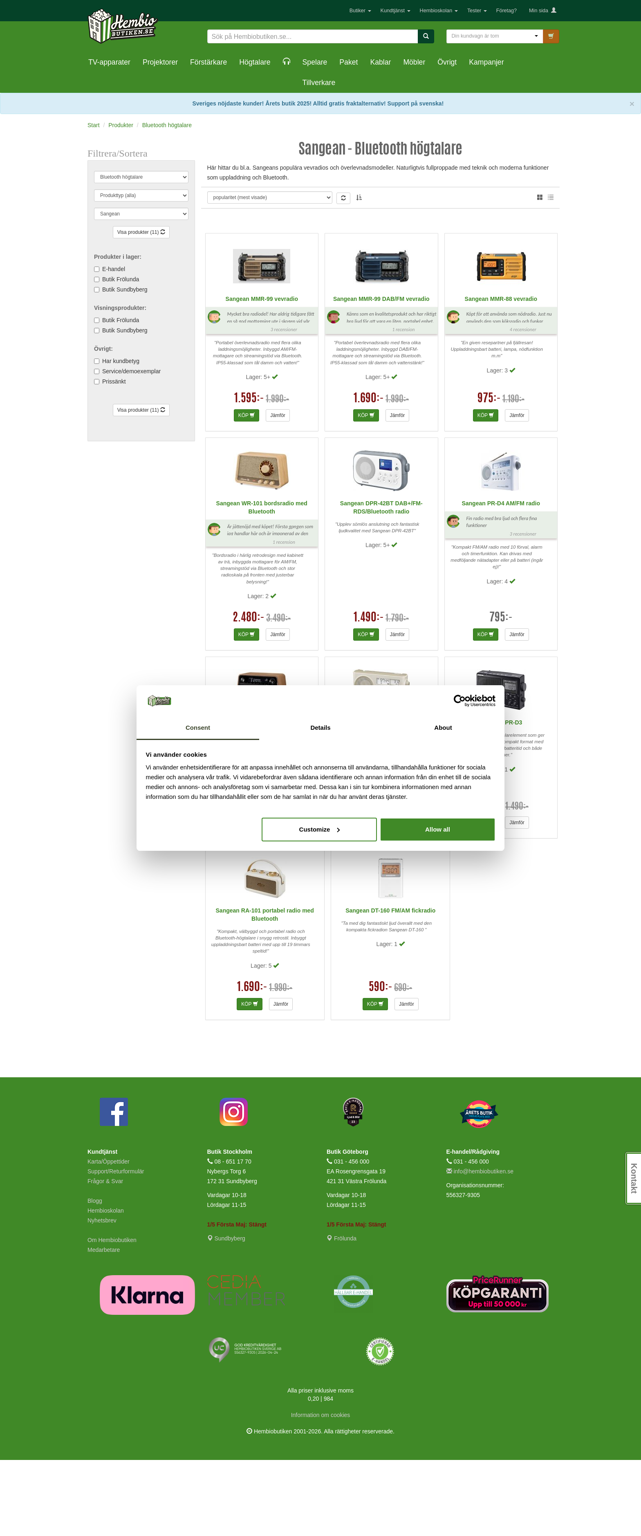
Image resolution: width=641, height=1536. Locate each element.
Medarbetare (103, 1325)
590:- (380, 1063)
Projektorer (160, 62)
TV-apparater (109, 62)
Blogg (94, 1276)
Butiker (360, 10)
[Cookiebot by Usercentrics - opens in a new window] (459, 701)
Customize (319, 829)
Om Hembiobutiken (112, 1315)
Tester (477, 10)
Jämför (277, 491)
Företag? (506, 10)
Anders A (418, 199)
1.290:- (488, 882)
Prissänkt (114, 381)
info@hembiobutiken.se (479, 1247)
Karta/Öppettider (108, 1237)
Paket (348, 62)
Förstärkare (208, 62)
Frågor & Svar (105, 1256)
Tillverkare (319, 82)
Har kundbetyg (120, 361)
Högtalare (254, 62)
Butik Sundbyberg (125, 289)
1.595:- (249, 474)
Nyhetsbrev (102, 1296)
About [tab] (443, 727)
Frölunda (341, 1314)
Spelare (315, 62)
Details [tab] (320, 727)
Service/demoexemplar (131, 371)
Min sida (542, 10)
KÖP (246, 491)
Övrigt (447, 62)
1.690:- (369, 474)
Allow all (437, 829)
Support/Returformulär (115, 1247)
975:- (489, 474)
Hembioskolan (439, 10)
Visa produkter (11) (141, 232)
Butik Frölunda (120, 279)
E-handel (113, 269)
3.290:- (248, 882)
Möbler (414, 62)
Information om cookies (320, 1491)
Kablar (380, 62)
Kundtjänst (395, 10)
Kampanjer (486, 62)
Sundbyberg (226, 1314)
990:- (369, 882)
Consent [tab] (198, 727)
